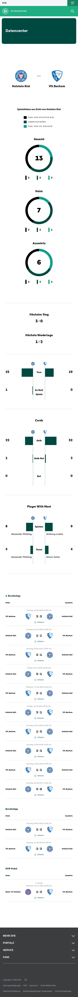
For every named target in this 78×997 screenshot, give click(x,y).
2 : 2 (39, 750)
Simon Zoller (53, 557)
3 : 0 (39, 789)
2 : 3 (39, 616)
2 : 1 (39, 654)
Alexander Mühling (21, 534)
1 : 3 (39, 731)
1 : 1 (39, 635)
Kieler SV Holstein (13, 892)
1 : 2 (39, 892)
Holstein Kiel (67, 616)
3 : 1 (39, 674)
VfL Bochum (10, 616)
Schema (39, 622)
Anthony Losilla (54, 534)
